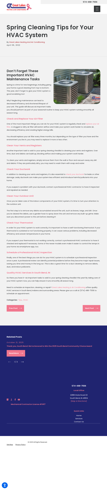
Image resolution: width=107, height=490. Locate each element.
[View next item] (23, 362)
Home (79, 416)
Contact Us (79, 422)
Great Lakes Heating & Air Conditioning (68, 287)
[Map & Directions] (79, 401)
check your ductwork (75, 174)
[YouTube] (19, 400)
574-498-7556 (90, 2)
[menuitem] (78, 416)
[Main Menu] (97, 9)
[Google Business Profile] (8, 400)
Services (78, 419)
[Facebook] (15, 400)
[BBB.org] (11, 400)
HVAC (25, 300)
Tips (20, 300)
